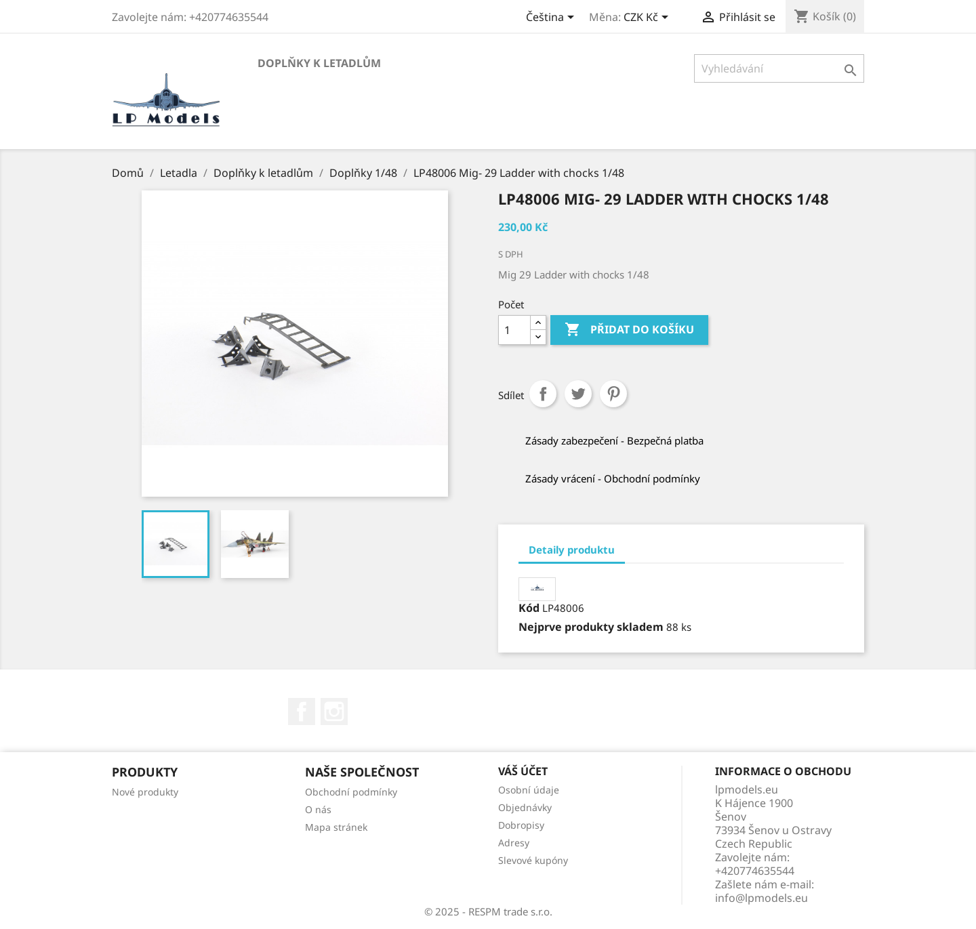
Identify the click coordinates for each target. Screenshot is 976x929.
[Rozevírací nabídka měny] (648, 18)
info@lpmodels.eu (761, 897)
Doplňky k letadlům (319, 63)
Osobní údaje (528, 789)
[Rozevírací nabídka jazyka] (552, 18)
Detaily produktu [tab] (572, 549)
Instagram (334, 711)
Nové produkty (145, 791)
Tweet (578, 393)
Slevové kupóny (533, 860)
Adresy (513, 842)
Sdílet (542, 393)
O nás (318, 809)
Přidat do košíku (629, 330)
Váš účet (523, 771)
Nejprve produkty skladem (591, 627)
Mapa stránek (336, 827)
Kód (529, 608)
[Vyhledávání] (779, 68)
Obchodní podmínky (351, 791)
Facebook (301, 711)
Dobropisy (521, 825)
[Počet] (514, 330)
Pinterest (613, 393)
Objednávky (525, 807)
